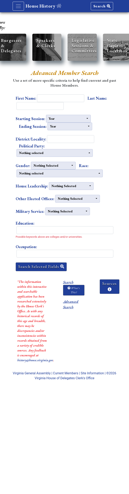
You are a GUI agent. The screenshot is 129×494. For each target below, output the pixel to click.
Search (101, 6)
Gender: (23, 165)
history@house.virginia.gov (35, 360)
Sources (109, 286)
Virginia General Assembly (32, 373)
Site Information (92, 373)
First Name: (26, 98)
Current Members (65, 373)
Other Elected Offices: (35, 198)
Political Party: (32, 146)
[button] (68, 119)
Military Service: (30, 211)
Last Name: (97, 98)
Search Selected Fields (41, 266)
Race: (84, 165)
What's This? (74, 290)
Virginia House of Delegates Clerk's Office (64, 378)
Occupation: (26, 246)
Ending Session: (33, 126)
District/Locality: (31, 139)
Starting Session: (30, 118)
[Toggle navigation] (18, 6)
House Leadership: (32, 186)
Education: (25, 223)
